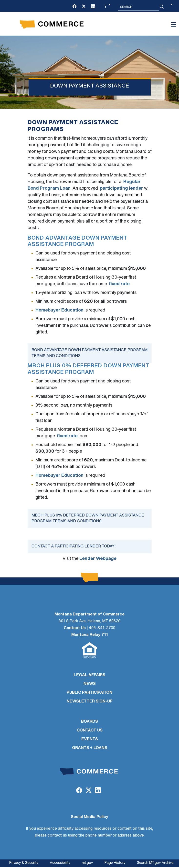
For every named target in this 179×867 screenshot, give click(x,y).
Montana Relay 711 (89, 635)
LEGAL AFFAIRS (89, 675)
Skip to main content (22, 5)
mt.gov (87, 863)
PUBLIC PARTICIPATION (89, 693)
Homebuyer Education (59, 310)
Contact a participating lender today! (74, 546)
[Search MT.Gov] (138, 7)
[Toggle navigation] (173, 24)
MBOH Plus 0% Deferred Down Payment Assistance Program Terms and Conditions (88, 518)
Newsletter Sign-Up (90, 701)
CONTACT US (90, 730)
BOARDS (89, 722)
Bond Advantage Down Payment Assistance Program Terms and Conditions (89, 353)
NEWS (90, 684)
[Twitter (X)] (83, 6)
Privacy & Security (23, 863)
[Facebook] (74, 6)
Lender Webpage (97, 558)
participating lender (121, 188)
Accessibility (60, 863)
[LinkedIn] (93, 6)
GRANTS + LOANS (89, 748)
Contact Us (75, 628)
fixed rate (119, 284)
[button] (107, 7)
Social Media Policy (89, 817)
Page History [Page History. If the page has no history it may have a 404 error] (115, 863)
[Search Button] (161, 6)
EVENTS (89, 739)
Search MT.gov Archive (155, 863)
